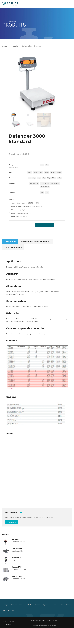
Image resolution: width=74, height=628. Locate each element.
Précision (12, 178)
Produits (14, 46)
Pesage (5, 604)
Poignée (12, 192)
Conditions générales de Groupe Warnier (44, 625)
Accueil (5, 46)
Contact (69, 604)
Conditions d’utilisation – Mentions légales (44, 620)
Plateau (12, 183)
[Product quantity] (12, 225)
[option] (37, 85)
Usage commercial (13, 166)
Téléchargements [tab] (13, 247)
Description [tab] (10, 241)
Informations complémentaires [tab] (36, 241)
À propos (46, 604)
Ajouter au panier (26, 225)
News (54, 604)
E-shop (37, 604)
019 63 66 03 (12, 522)
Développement (16, 604)
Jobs (61, 604)
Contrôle (28, 604)
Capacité (12, 172)
